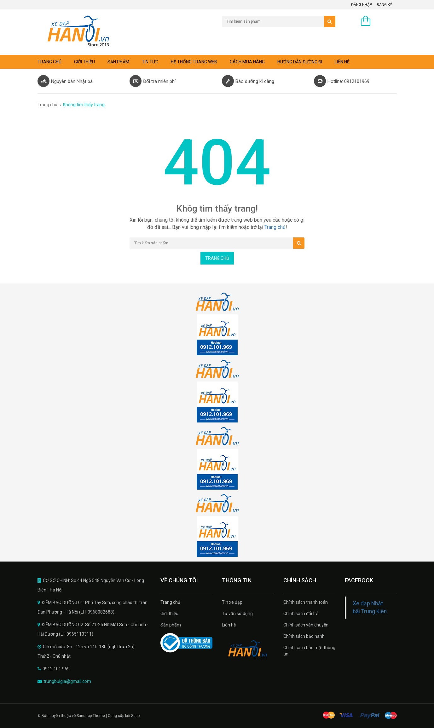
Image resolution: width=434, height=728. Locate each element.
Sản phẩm (170, 624)
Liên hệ (342, 61)
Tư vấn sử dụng (237, 613)
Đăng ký (384, 5)
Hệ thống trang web (194, 61)
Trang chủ (49, 61)
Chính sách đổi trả (301, 613)
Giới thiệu (84, 61)
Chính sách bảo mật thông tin (309, 650)
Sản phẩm (118, 61)
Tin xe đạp (232, 602)
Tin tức (150, 61)
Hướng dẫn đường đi (299, 61)
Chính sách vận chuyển (305, 624)
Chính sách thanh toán (305, 602)
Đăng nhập (361, 5)
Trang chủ (170, 602)
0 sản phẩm (385, 21)
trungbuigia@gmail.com (67, 681)
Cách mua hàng (247, 61)
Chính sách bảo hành (304, 636)
